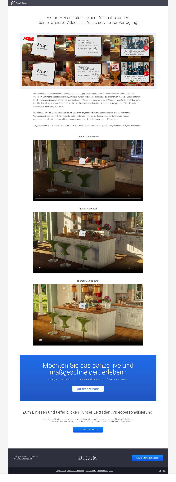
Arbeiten (74, 7)
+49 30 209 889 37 (24, 467)
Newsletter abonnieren (147, 465)
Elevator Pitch (56, 7)
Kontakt (128, 7)
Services (102, 7)
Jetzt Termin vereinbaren (88, 397)
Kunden (88, 7)
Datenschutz (91, 478)
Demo (115, 7)
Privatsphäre (103, 478)
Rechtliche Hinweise (75, 478)
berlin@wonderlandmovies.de (25, 464)
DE (160, 478)
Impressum (61, 478)
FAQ (111, 478)
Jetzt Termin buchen (150, 6)
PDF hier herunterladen (88, 437)
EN (164, 478)
